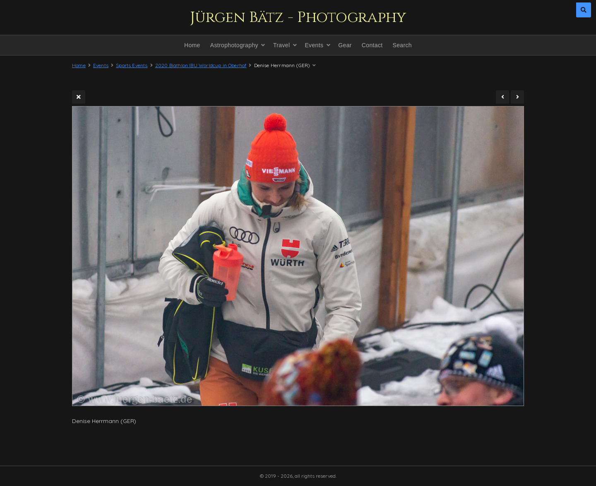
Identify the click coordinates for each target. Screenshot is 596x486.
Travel (281, 45)
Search (402, 45)
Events (314, 45)
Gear (345, 45)
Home (192, 45)
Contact (372, 45)
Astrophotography (234, 45)
